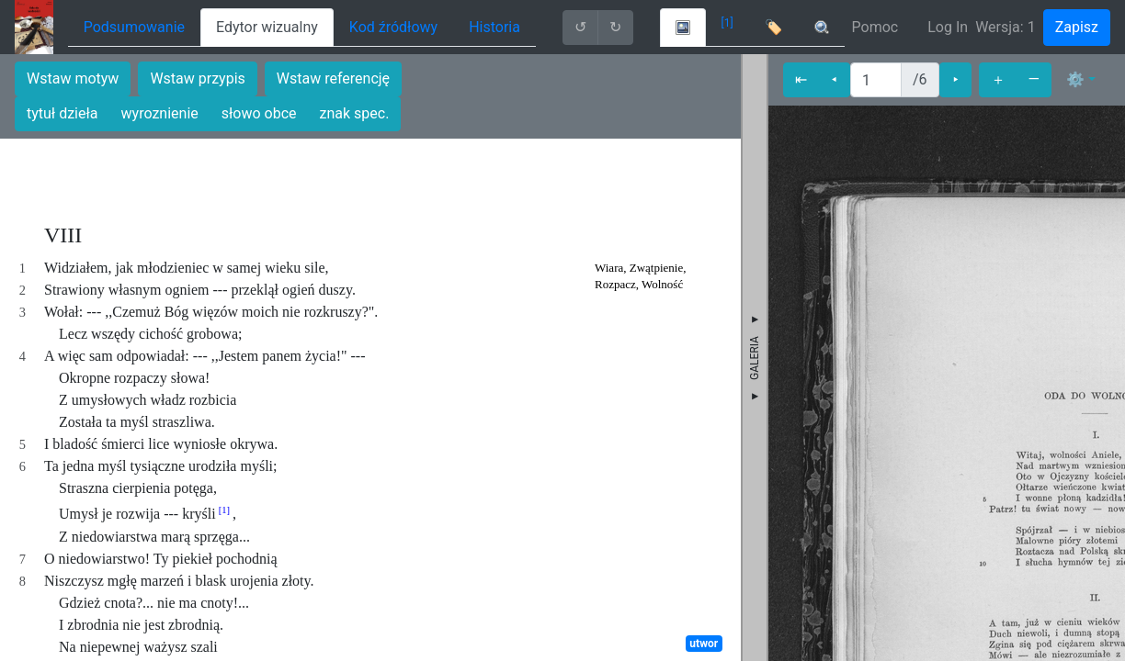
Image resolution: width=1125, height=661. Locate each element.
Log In (947, 27)
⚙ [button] (1075, 79)
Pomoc (875, 27)
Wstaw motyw (73, 78)
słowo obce (259, 113)
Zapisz (1076, 27)
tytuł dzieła (62, 113)
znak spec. (355, 113)
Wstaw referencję (333, 78)
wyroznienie (160, 113)
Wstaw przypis (197, 78)
